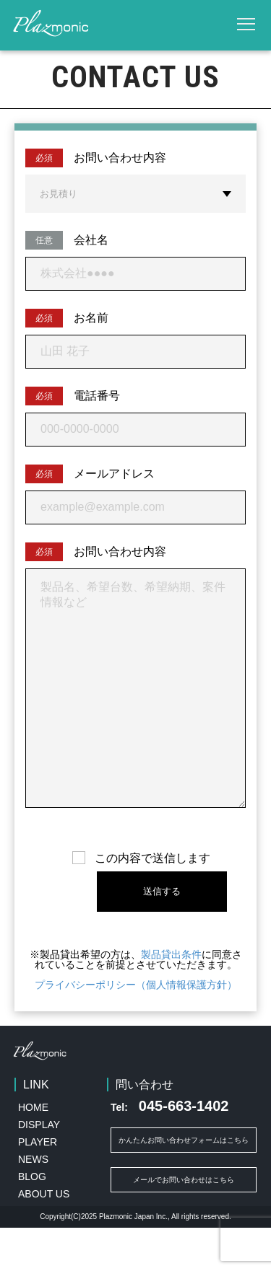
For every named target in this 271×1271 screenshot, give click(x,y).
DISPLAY (39, 1168)
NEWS (33, 1202)
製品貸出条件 (171, 997)
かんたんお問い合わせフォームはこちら (184, 1183)
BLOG (32, 1220)
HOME (33, 1150)
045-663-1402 (169, 1149)
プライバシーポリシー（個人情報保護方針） (136, 1028)
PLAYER (37, 1185)
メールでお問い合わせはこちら (183, 1223)
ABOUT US (43, 1237)
